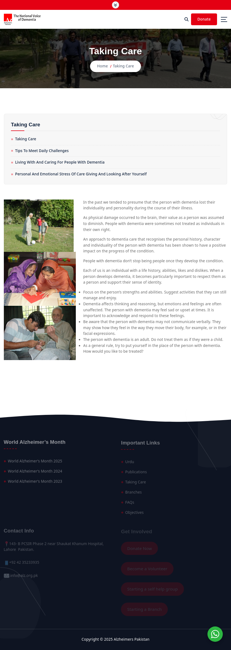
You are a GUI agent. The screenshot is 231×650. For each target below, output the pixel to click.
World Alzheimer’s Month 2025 (35, 462)
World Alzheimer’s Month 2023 (35, 483)
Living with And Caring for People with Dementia (60, 162)
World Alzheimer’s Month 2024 (35, 473)
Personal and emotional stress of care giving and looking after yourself (81, 174)
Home (102, 66)
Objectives (134, 514)
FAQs (129, 503)
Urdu (129, 463)
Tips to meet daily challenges (42, 150)
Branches (133, 493)
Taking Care (123, 66)
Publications (136, 473)
